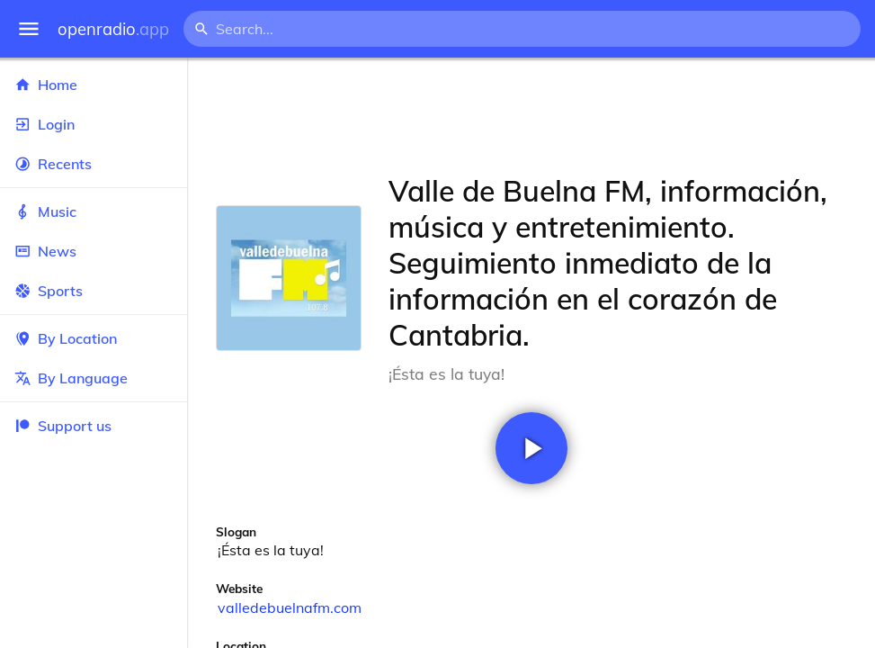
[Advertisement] (531, 115)
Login (93, 124)
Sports (93, 290)
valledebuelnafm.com (290, 607)
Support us (63, 426)
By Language (93, 378)
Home (93, 84)
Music (93, 211)
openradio (113, 29)
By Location (93, 338)
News (93, 251)
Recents (93, 164)
